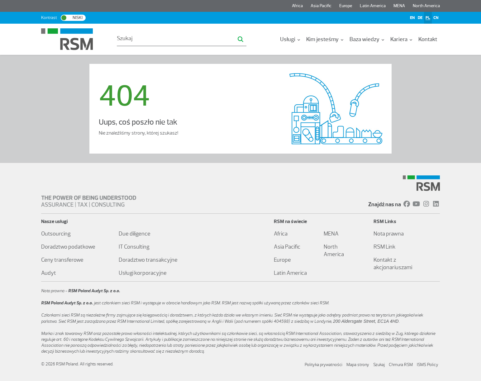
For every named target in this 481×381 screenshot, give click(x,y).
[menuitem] (291, 39)
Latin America (373, 5)
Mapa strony (357, 364)
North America (426, 5)
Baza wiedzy (367, 39)
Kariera (401, 39)
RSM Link (385, 246)
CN (435, 17)
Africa (297, 5)
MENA (399, 5)
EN (412, 17)
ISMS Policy (427, 364)
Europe (345, 5)
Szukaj (379, 364)
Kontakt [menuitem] (427, 39)
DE (420, 17)
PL (428, 17)
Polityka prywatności (323, 364)
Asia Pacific (321, 5)
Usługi (290, 39)
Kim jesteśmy (325, 39)
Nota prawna (389, 233)
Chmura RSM (401, 364)
